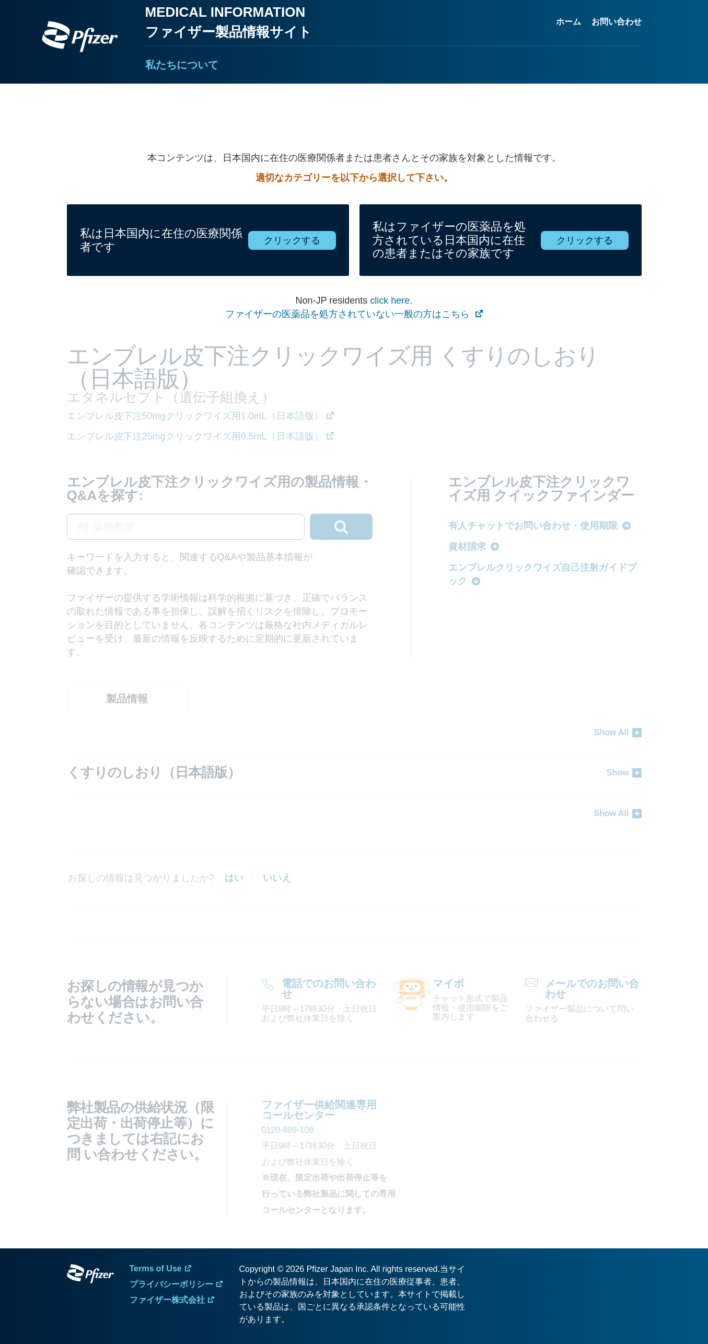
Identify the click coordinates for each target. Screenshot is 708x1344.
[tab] (127, 698)
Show (618, 772)
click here (390, 300)
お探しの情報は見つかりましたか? (141, 878)
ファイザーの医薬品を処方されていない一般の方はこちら (348, 314)
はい (234, 878)
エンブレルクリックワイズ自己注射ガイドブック (542, 574)
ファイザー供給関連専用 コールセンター (319, 1109)
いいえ (277, 878)
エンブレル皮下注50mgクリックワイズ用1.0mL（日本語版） (195, 416)
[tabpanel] (354, 772)
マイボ (448, 983)
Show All (611, 732)
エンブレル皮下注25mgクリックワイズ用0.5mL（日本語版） (195, 436)
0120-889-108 (288, 1130)
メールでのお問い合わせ (592, 988)
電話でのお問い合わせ (329, 988)
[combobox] (220, 527)
